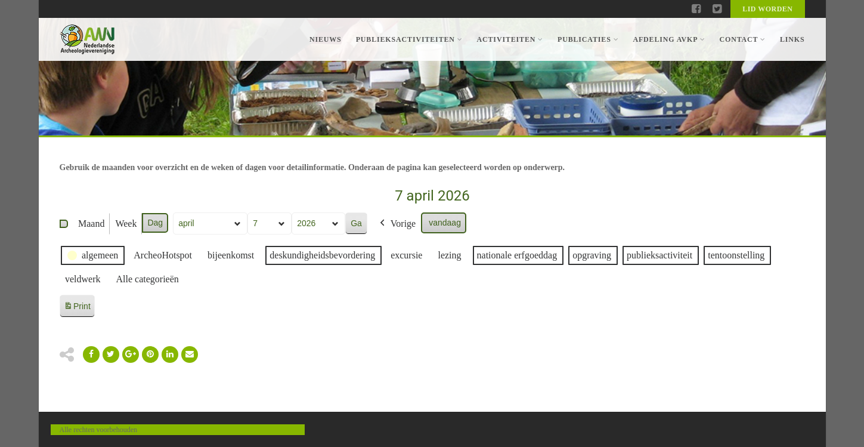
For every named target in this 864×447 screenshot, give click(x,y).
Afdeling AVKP (669, 39)
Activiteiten (510, 39)
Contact (742, 39)
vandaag (445, 222)
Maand (91, 223)
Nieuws (325, 39)
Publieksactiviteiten (409, 39)
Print (77, 308)
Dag (155, 222)
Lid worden (767, 9)
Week (126, 223)
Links (792, 39)
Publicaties (588, 39)
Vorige (396, 223)
